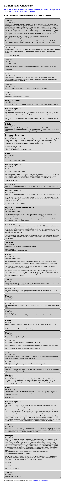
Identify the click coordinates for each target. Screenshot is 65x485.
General (51, 9)
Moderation (13, 11)
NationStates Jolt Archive (19, 5)
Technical (14, 9)
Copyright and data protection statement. (41, 480)
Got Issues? (20, 11)
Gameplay (32, 11)
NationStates (7, 9)
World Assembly (22, 9)
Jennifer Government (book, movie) (38, 9)
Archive (26, 11)
